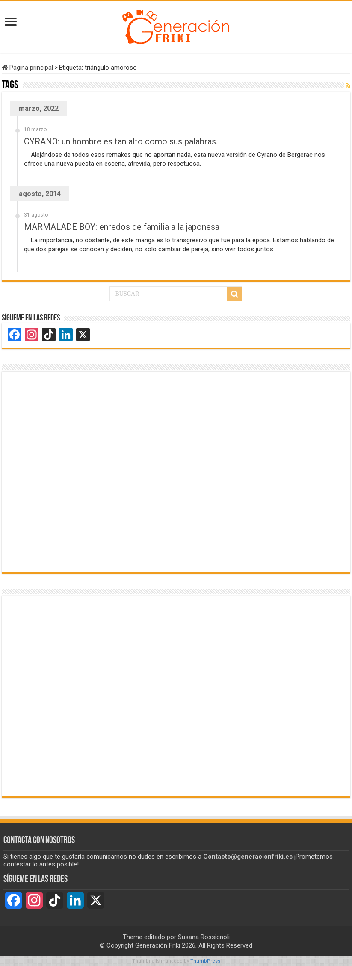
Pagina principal (27, 67)
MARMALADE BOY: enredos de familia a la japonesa (121, 227)
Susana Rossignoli (204, 937)
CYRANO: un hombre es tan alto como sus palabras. (121, 141)
